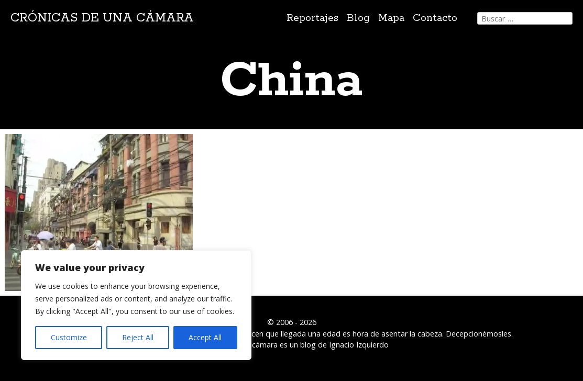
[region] (136, 305)
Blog (358, 18)
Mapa (391, 18)
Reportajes (312, 18)
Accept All (205, 337)
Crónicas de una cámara (102, 18)
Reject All (137, 337)
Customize (69, 337)
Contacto (435, 18)
